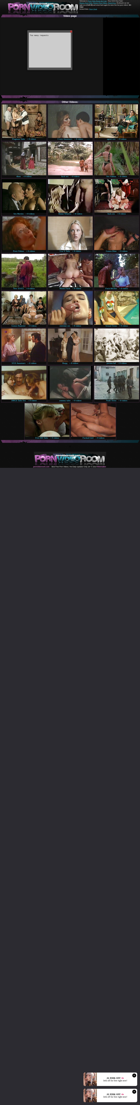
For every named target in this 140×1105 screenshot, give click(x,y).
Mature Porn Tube (86, 3)
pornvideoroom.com (41, 467)
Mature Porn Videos (100, 3)
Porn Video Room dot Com (97, 1)
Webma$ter (101, 467)
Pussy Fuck (93, 9)
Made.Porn (112, 3)
